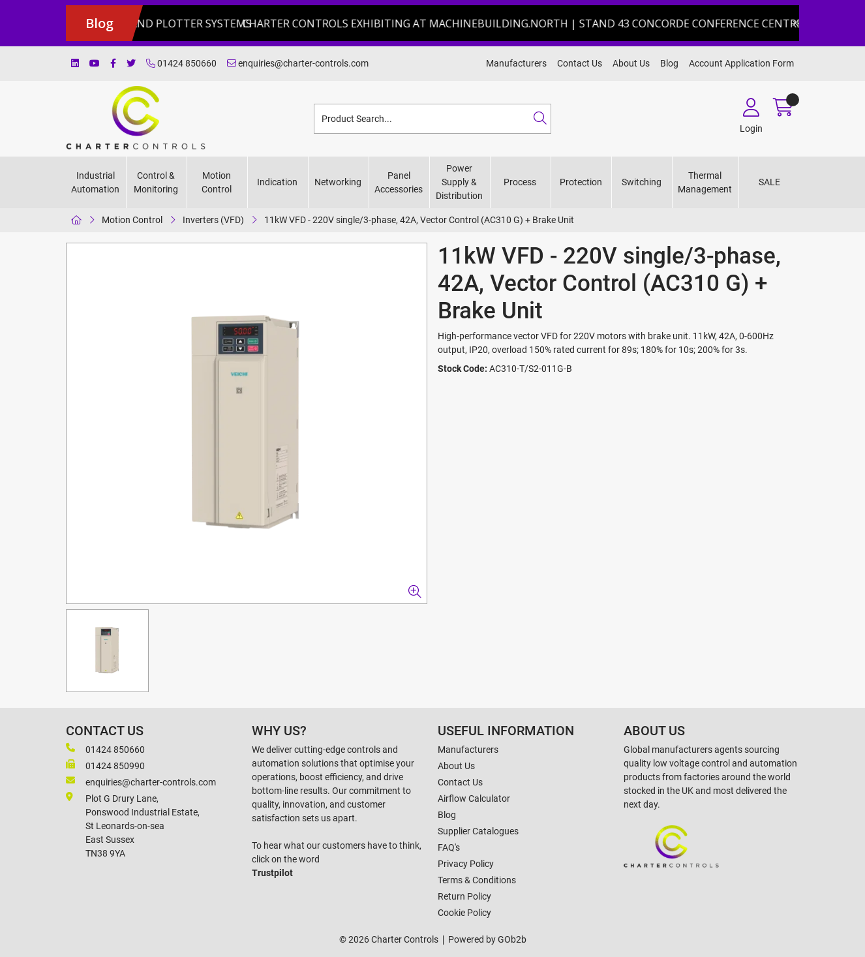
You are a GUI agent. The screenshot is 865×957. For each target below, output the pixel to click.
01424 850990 (105, 765)
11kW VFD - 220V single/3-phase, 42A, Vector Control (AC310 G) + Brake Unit (419, 220)
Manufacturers (516, 63)
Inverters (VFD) (213, 220)
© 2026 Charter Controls (388, 939)
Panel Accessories (398, 182)
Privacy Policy (466, 863)
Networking (337, 182)
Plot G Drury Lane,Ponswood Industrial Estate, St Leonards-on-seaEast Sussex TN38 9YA (133, 825)
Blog (669, 63)
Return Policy (464, 896)
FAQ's (449, 847)
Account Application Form (741, 63)
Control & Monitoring (156, 182)
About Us (631, 63)
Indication (277, 182)
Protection (581, 182)
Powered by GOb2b (487, 939)
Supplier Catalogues (478, 831)
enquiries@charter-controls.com (298, 63)
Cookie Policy (464, 912)
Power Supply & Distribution (459, 182)
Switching (641, 182)
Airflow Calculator (474, 798)
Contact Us (579, 63)
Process (520, 182)
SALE (769, 182)
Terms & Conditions (477, 880)
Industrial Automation (95, 182)
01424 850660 (181, 63)
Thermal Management (705, 182)
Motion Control (217, 182)
